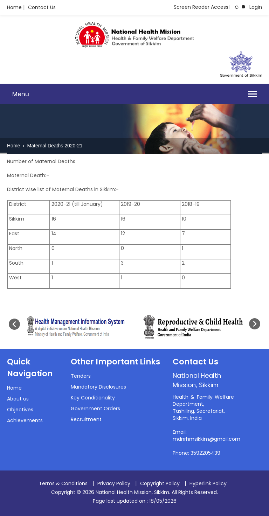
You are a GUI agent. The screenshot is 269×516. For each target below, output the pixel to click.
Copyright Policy (160, 483)
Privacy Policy (113, 483)
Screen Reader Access (201, 7)
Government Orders (95, 408)
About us (18, 398)
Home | (16, 7)
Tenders (81, 375)
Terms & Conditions (63, 483)
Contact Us (42, 7)
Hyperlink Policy (208, 483)
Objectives (20, 409)
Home (14, 145)
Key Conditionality (93, 397)
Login (255, 7)
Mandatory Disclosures (98, 386)
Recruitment (86, 419)
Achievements (25, 420)
